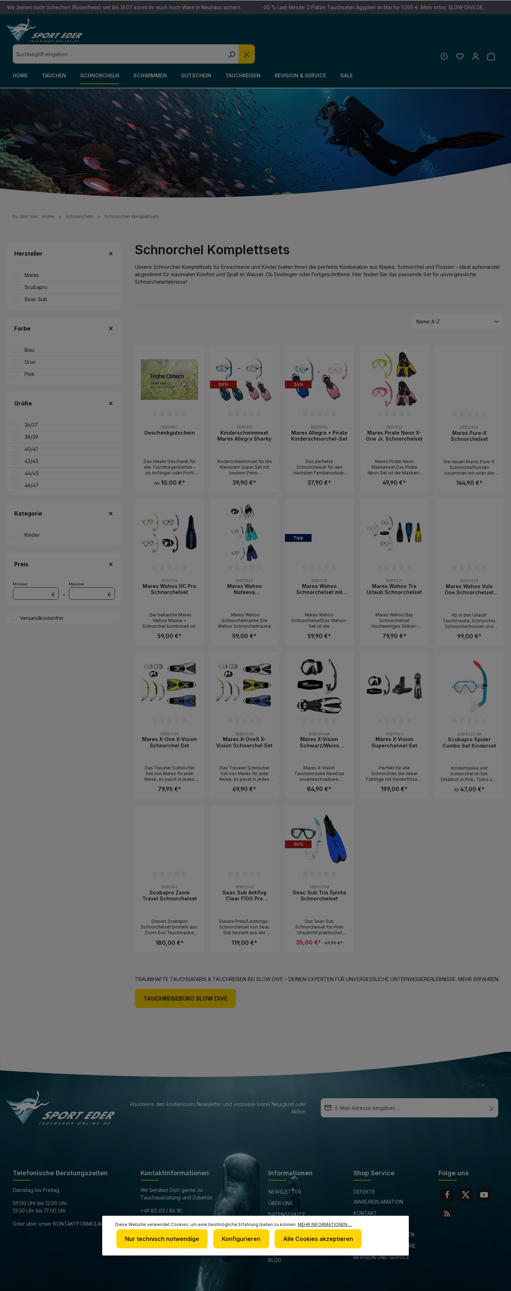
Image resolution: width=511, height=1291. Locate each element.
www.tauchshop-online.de (177, 1218)
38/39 (31, 418)
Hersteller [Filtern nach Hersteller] (64, 234)
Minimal (36, 571)
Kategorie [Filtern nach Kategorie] (64, 494)
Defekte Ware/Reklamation (378, 1178)
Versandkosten (328, 1282)
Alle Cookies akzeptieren (311, 1240)
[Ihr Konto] (474, 36)
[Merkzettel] (457, 36)
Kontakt (365, 1194)
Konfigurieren (237, 1240)
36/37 (31, 406)
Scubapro (36, 268)
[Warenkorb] (490, 36)
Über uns (280, 1184)
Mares (31, 256)
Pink (29, 355)
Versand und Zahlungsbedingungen (383, 1210)
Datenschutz (286, 1195)
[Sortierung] (458, 302)
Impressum (282, 1207)
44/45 (31, 454)
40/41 (31, 430)
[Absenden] (491, 1088)
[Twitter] (465, 1176)
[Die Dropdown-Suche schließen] (368, 34)
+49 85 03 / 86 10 (161, 1191)
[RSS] (447, 1194)
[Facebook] (447, 1176)
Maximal (92, 571)
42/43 (31, 442)
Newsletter (284, 1173)
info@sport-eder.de (168, 1205)
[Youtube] (484, 1176)
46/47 (31, 466)
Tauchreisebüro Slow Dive (185, 979)
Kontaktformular (78, 1205)
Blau (29, 331)
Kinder (32, 516)
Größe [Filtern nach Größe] (64, 384)
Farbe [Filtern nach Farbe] (64, 309)
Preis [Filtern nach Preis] (64, 545)
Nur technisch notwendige (160, 1240)
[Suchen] (353, 34)
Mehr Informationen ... (325, 1227)
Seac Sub (35, 280)
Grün (29, 343)
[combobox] (240, 34)
